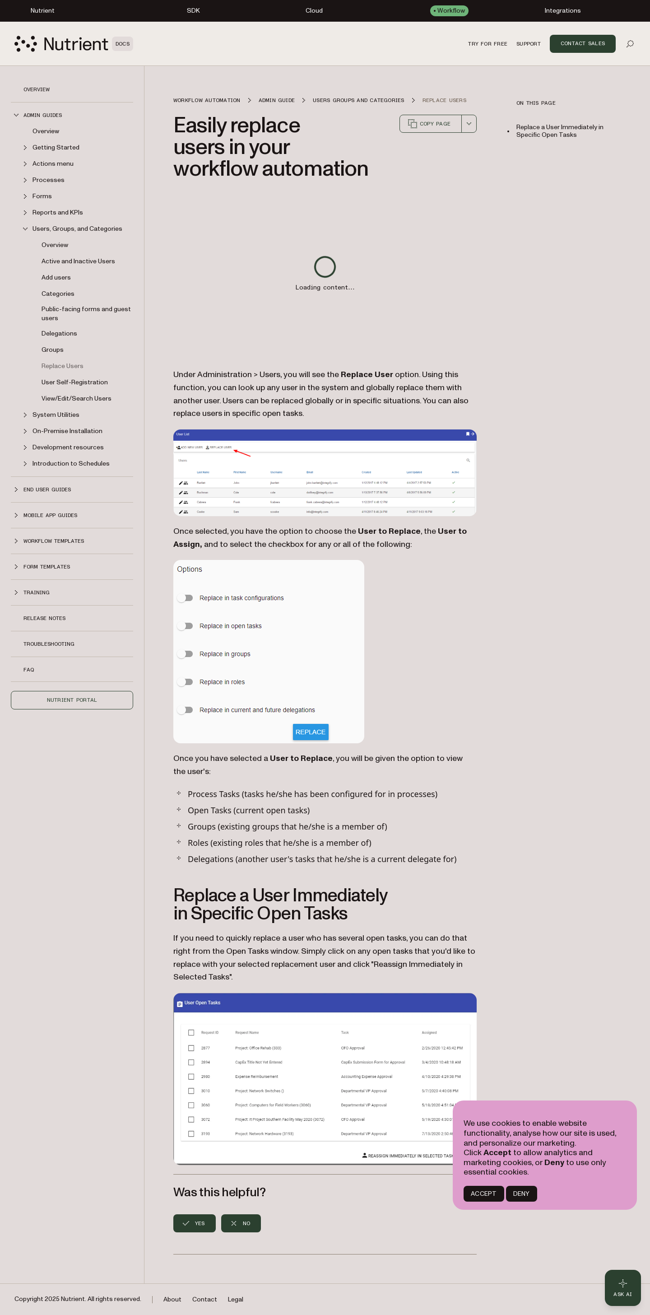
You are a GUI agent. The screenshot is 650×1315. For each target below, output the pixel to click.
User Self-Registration (75, 382)
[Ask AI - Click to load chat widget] (623, 1288)
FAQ (28, 669)
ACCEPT (484, 1193)
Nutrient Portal (72, 700)
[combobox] (469, 124)
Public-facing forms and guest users (86, 313)
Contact (204, 1299)
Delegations (59, 333)
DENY (521, 1193)
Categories (58, 293)
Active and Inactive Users (78, 261)
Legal (235, 1299)
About (172, 1299)
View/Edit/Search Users (76, 398)
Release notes (44, 618)
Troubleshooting (48, 644)
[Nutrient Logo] (73, 44)
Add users (56, 277)
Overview (36, 89)
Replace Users (63, 366)
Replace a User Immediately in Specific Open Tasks (560, 131)
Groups (53, 349)
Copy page (428, 123)
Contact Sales (583, 43)
